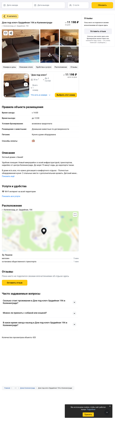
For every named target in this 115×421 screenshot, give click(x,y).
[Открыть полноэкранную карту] (40, 231)
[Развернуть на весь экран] (26, 76)
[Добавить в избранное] (5, 33)
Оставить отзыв (14, 282)
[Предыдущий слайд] (7, 84)
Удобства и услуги (43, 67)
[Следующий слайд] (26, 84)
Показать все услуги (11, 196)
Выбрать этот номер (66, 95)
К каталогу (9, 16)
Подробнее (91, 409)
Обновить (102, 5)
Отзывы (74, 67)
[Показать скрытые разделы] (15, 388)
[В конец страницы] (107, 412)
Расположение (61, 67)
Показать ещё (8, 176)
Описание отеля (26, 67)
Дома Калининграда (27, 388)
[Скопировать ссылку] (11, 33)
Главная (7, 388)
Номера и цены (9, 67)
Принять (88, 414)
